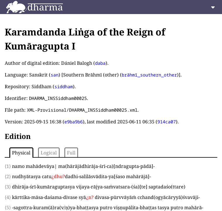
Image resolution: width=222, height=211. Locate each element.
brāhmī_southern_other (149, 75)
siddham (63, 86)
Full (71, 152)
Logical (49, 152)
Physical (21, 152)
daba (100, 63)
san (54, 75)
